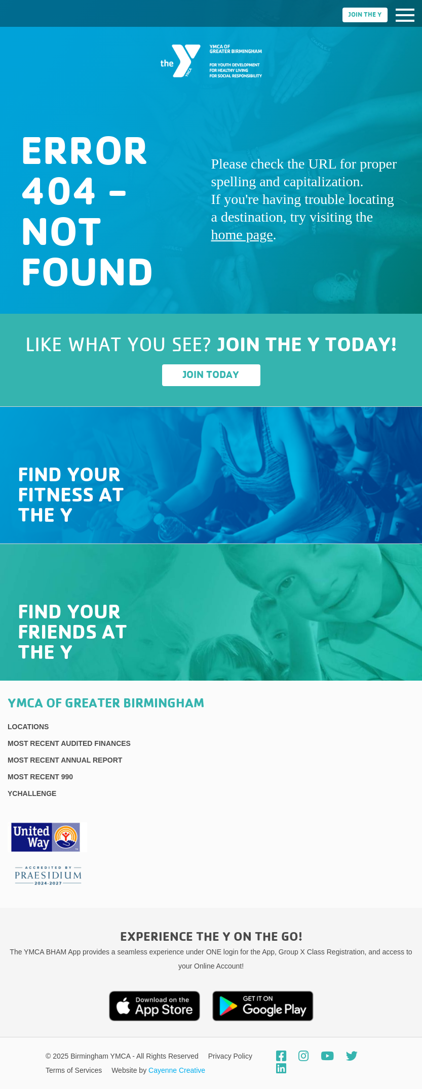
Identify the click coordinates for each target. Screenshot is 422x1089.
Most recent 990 (40, 777)
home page (242, 234)
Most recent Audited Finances (69, 743)
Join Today (211, 375)
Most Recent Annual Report (65, 760)
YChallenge (32, 793)
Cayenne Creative (176, 1070)
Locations (28, 727)
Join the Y (365, 15)
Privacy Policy (230, 1056)
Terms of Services (75, 1070)
